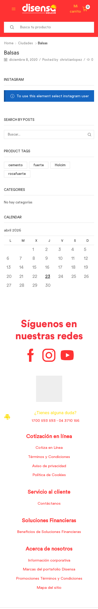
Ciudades (25, 43)
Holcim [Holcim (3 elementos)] (60, 165)
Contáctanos (49, 503)
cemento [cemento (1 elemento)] (15, 165)
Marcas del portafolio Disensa (49, 569)
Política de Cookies (49, 475)
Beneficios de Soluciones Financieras (49, 532)
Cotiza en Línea (49, 448)
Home (9, 43)
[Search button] (12, 27)
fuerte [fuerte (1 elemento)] (38, 165)
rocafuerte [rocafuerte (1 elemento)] (17, 173)
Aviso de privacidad (49, 466)
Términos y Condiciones (49, 457)
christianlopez (71, 59)
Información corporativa (49, 560)
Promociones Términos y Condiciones (49, 578)
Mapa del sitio (49, 588)
